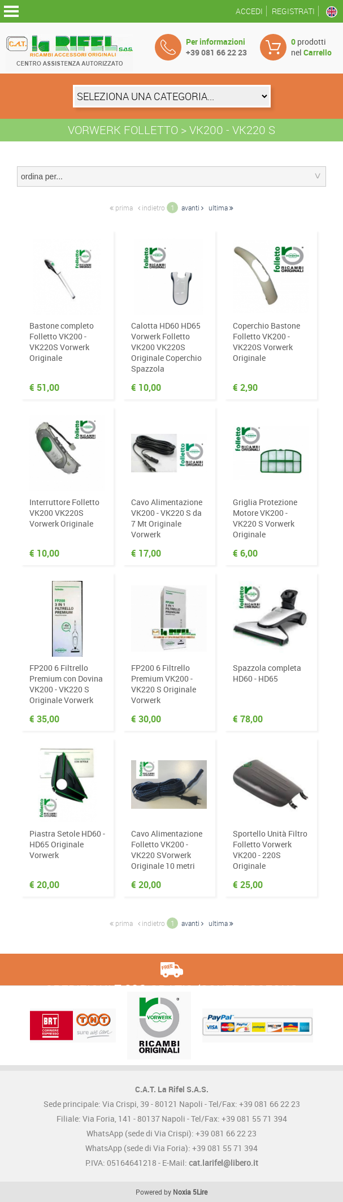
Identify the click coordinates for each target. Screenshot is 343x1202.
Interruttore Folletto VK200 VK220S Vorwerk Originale (64, 513)
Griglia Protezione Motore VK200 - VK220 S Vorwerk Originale (265, 518)
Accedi (249, 11)
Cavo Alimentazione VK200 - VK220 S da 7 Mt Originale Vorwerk (166, 518)
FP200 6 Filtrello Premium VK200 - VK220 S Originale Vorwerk (163, 683)
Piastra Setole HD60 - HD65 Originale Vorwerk (67, 844)
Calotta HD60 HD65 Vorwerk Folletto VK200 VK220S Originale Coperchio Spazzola (166, 347)
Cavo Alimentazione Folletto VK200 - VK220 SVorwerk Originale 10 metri (166, 849)
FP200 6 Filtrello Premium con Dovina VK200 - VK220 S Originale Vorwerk (66, 683)
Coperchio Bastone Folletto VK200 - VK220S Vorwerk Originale (266, 341)
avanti (192, 207)
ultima (221, 207)
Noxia (182, 1191)
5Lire (200, 1191)
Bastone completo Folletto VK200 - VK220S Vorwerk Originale (61, 341)
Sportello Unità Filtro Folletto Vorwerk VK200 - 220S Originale (270, 849)
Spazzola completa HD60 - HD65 (267, 673)
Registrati (293, 11)
